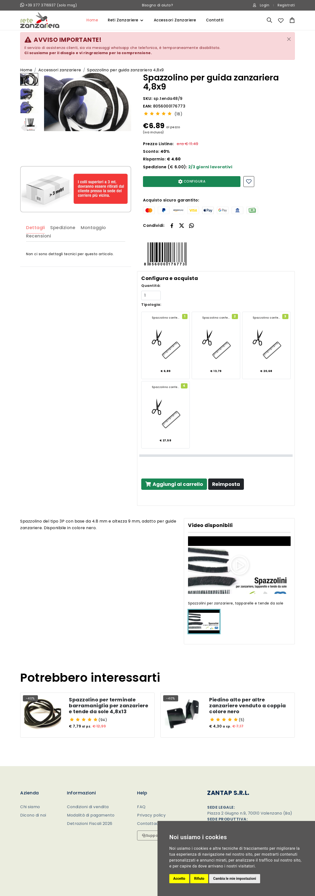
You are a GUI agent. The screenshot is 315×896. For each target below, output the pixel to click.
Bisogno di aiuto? (157, 5)
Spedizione (62, 241)
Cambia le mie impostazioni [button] (234, 879)
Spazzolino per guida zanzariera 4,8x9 (125, 70)
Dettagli (35, 241)
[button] (181, 225)
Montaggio (93, 241)
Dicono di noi (33, 815)
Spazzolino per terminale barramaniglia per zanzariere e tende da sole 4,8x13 (108, 708)
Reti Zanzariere (123, 20)
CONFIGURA (192, 181)
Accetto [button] (179, 879)
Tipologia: (151, 304)
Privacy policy (151, 815)
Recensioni (38, 249)
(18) (178, 114)
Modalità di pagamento (91, 815)
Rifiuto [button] (199, 879)
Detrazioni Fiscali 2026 (89, 823)
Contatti (215, 20)
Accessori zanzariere (59, 70)
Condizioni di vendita (88, 807)
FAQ (141, 807)
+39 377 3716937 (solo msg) (48, 5)
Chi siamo (30, 807)
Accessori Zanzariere (175, 20)
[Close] (289, 39)
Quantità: (151, 285)
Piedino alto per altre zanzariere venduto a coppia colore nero (247, 708)
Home (92, 20)
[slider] (158, 113)
